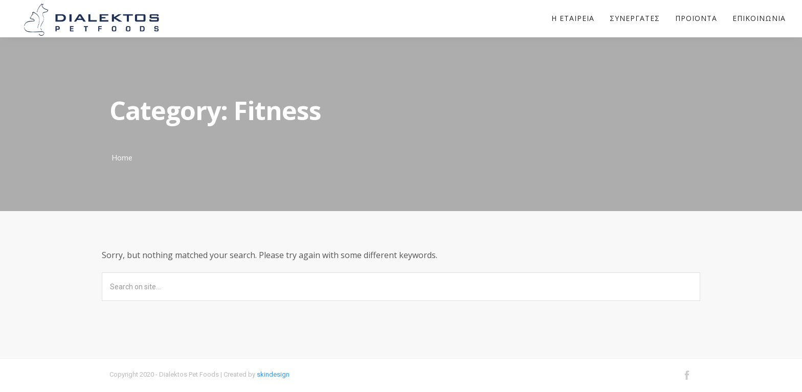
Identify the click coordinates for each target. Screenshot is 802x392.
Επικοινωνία (759, 18)
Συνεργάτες (635, 18)
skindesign (273, 374)
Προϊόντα (696, 18)
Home (122, 158)
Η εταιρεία (572, 18)
